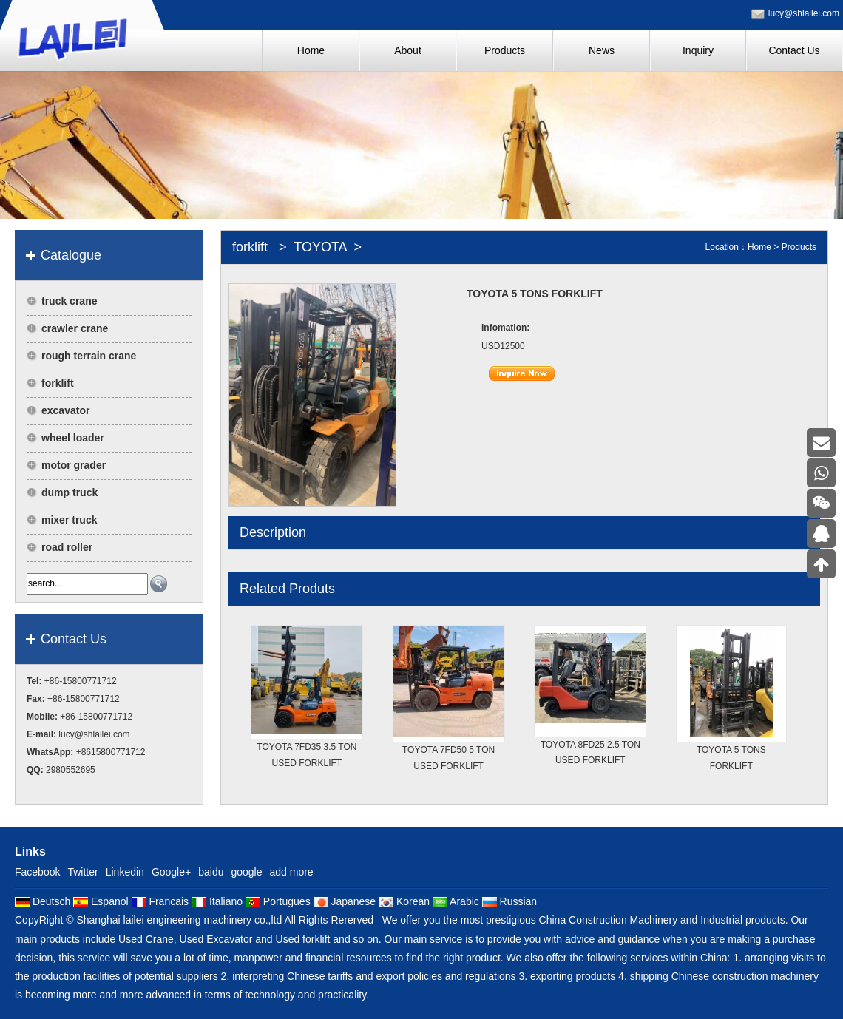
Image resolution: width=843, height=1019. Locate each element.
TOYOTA (321, 247)
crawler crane (74, 328)
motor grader (73, 465)
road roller (66, 547)
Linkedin (125, 872)
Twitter (82, 872)
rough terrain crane (88, 356)
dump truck (69, 492)
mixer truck (69, 520)
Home (759, 247)
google (246, 872)
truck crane (69, 301)
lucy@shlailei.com (803, 13)
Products (799, 247)
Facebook (37, 872)
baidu (210, 872)
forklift (57, 383)
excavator (65, 410)
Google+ (171, 872)
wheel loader (72, 438)
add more (292, 872)
